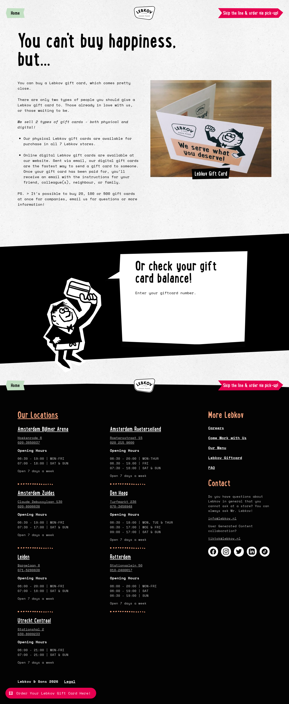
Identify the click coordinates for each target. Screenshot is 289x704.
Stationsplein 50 (126, 565)
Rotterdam (120, 556)
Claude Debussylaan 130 (40, 501)
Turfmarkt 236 (123, 501)
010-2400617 (121, 570)
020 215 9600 (122, 442)
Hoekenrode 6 (30, 437)
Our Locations (38, 415)
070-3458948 (121, 506)
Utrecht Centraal (34, 620)
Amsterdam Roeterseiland (135, 429)
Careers (216, 428)
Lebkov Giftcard (225, 457)
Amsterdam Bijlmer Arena (43, 429)
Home (18, 14)
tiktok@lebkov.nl (224, 538)
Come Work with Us (227, 438)
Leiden (24, 556)
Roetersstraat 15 (126, 437)
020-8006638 (29, 506)
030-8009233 (29, 634)
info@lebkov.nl (222, 518)
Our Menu (217, 447)
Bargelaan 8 (29, 565)
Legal (69, 681)
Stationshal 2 (31, 629)
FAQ (211, 467)
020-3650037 (29, 442)
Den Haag (119, 493)
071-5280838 (29, 570)
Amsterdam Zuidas (36, 493)
